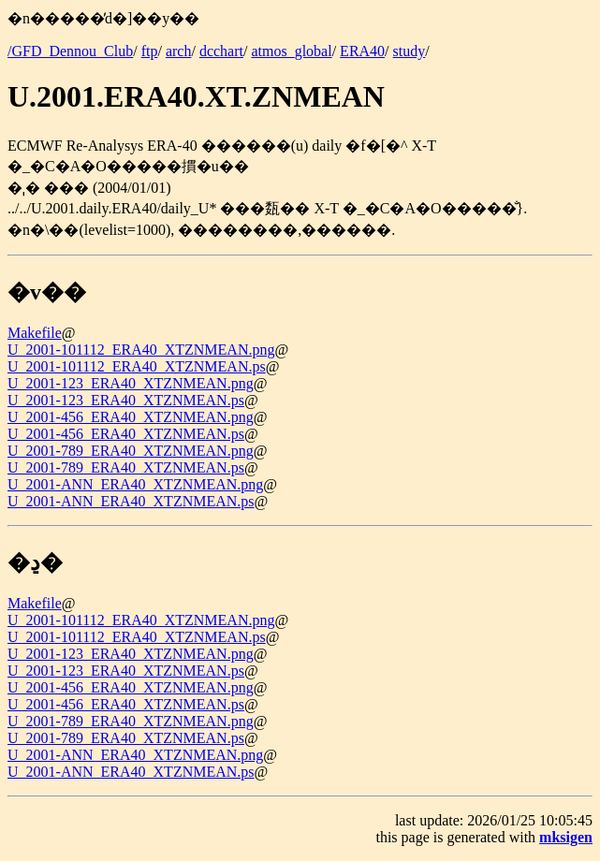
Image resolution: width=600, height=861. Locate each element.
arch (179, 51)
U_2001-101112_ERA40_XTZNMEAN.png (140, 350)
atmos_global (291, 51)
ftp (149, 51)
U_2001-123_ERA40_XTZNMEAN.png (130, 383)
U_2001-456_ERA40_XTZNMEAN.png (130, 417)
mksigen (566, 837)
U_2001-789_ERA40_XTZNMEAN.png (130, 451)
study (409, 51)
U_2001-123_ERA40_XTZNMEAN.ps (125, 400)
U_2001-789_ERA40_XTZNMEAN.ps (125, 467)
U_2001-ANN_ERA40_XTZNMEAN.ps (131, 501)
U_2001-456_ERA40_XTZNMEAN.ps (125, 434)
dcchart (221, 51)
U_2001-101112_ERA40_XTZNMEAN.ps (136, 366)
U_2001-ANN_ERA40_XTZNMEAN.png (135, 484)
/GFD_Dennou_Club (70, 51)
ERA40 (362, 51)
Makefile (34, 333)
